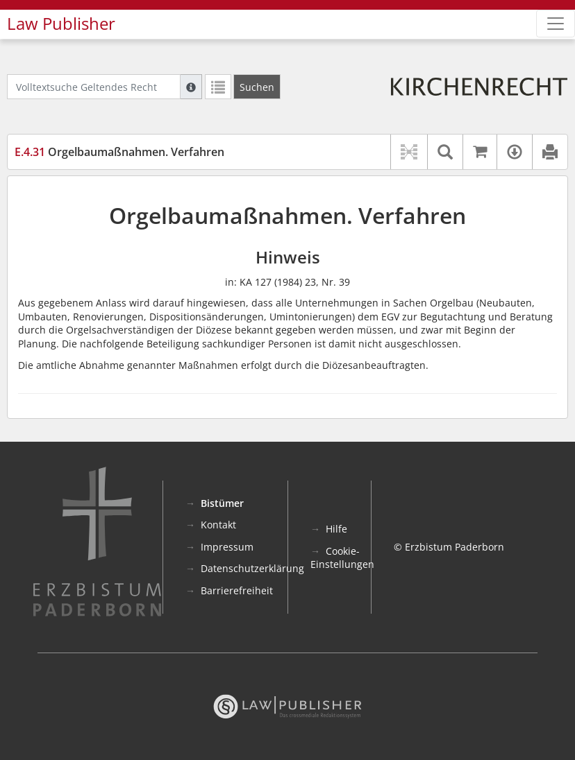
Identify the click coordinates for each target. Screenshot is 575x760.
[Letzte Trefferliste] (218, 86)
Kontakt (218, 524)
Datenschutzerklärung (252, 568)
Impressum (227, 546)
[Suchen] (257, 86)
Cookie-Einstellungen (342, 557)
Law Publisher (61, 23)
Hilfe (336, 528)
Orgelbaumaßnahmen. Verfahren (119, 151)
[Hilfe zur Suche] (191, 86)
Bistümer (222, 503)
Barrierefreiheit (237, 590)
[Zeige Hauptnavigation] (555, 23)
